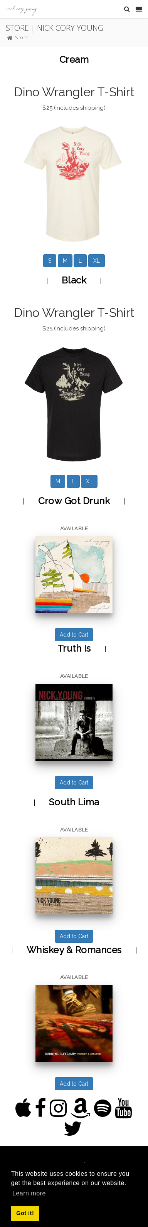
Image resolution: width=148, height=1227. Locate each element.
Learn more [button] (29, 1193)
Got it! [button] (25, 1213)
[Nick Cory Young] (21, 9)
